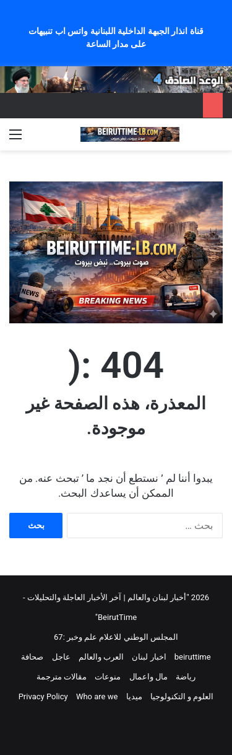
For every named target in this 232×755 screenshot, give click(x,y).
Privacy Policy (43, 696)
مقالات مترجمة (62, 676)
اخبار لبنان (149, 656)
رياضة (185, 676)
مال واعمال (148, 676)
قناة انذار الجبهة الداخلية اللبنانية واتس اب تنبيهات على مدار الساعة (115, 37)
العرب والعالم (101, 656)
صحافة (32, 656)
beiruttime (192, 656)
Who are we (97, 696)
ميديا (134, 696)
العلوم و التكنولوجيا (181, 696)
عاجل (61, 656)
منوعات (108, 676)
